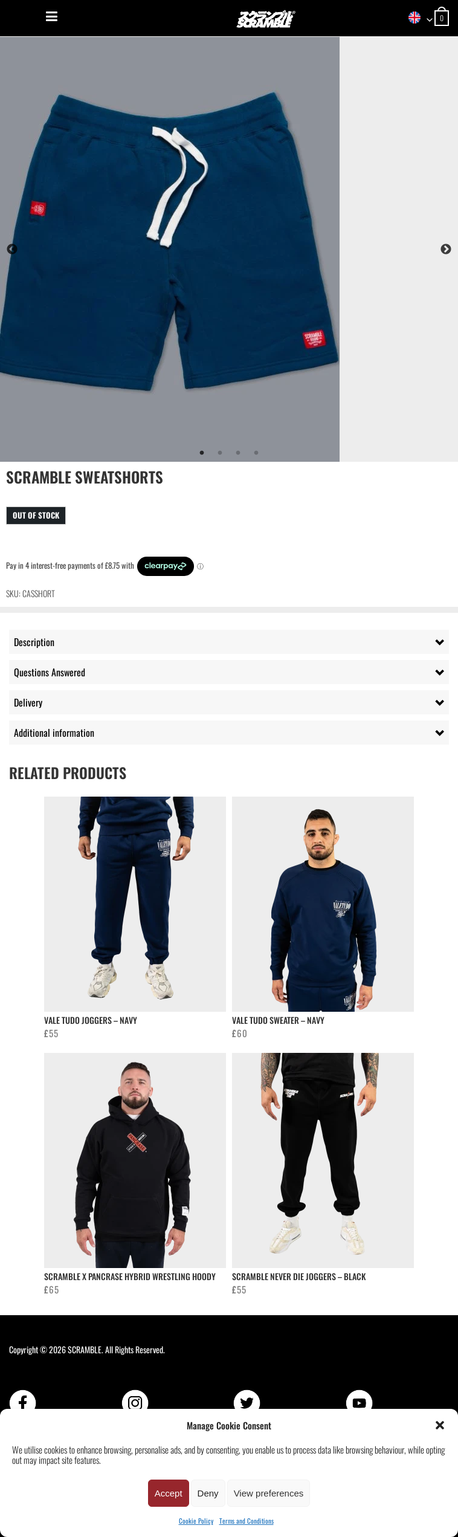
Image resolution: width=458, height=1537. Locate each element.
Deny (208, 1493)
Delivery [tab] (28, 702)
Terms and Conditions (246, 1521)
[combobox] (416, 18)
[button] (440, 1425)
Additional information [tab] (54, 732)
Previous (12, 250)
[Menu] (51, 16)
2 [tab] (220, 453)
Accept (168, 1493)
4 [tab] (256, 453)
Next (446, 250)
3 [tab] (238, 453)
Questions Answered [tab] (49, 672)
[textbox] (416, 18)
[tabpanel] (229, 249)
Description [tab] (34, 642)
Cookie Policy (196, 1521)
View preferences (269, 1493)
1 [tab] (202, 453)
